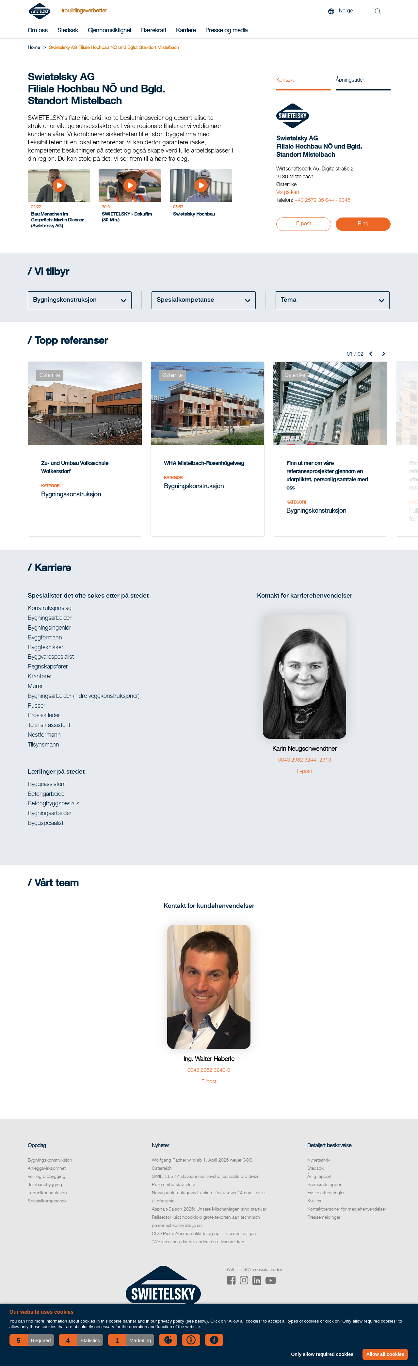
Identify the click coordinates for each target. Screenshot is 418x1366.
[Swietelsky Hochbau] (201, 200)
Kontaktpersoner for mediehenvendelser (346, 1209)
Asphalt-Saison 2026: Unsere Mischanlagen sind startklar (209, 1209)
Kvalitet (314, 1201)
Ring (363, 224)
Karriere (186, 31)
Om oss (38, 31)
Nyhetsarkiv (318, 1160)
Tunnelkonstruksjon (47, 1193)
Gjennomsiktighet (109, 31)
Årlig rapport (319, 1176)
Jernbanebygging (45, 1184)
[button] (31, 1340)
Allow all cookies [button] (385, 1354)
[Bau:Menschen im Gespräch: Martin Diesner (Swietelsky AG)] (59, 200)
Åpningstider (350, 80)
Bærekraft (153, 31)
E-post (303, 224)
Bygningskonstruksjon (50, 1160)
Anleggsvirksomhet (47, 1168)
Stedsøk (67, 31)
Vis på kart (287, 192)
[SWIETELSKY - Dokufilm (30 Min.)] (130, 200)
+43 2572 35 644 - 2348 (322, 200)
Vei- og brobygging (46, 1176)
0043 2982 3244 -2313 (304, 760)
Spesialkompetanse (47, 1201)
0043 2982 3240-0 (208, 1070)
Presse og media (226, 31)
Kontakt (285, 80)
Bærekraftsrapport (325, 1184)
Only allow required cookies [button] (322, 1354)
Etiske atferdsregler (326, 1193)
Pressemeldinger (323, 1217)
